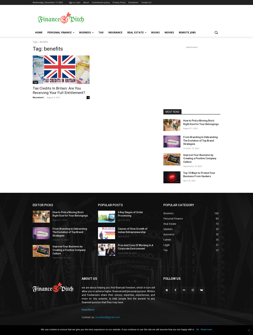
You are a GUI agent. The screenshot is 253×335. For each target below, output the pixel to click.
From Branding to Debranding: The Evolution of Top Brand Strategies (200, 140)
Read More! (88, 309)
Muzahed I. (38, 97)
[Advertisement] (155, 18)
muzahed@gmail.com (107, 317)
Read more (206, 329)
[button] (216, 32)
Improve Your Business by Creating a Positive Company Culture (199, 158)
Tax (35, 82)
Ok (197, 329)
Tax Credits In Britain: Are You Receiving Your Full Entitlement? (59, 90)
